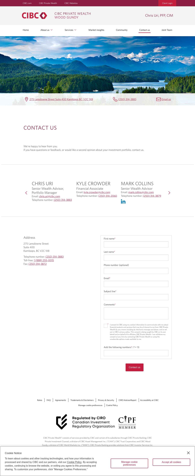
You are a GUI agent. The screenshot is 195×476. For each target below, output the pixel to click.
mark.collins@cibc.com (141, 192)
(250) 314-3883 (63, 200)
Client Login (167, 3)
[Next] (169, 192)
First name (109, 238)
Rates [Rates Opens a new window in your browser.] (39, 400)
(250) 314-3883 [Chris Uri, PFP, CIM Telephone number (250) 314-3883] (127, 99)
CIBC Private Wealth (48, 3)
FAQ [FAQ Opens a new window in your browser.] (49, 400)
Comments (109, 304)
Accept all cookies (171, 462)
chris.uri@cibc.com (49, 196)
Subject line (110, 291)
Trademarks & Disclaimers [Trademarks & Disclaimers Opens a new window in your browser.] (82, 400)
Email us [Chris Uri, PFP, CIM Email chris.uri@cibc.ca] (166, 99)
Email (107, 278)
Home (26, 30)
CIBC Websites (71, 3)
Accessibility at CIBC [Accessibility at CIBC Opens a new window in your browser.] (149, 400)
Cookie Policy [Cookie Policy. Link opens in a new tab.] (112, 405)
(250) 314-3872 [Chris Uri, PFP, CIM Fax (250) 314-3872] (37, 263)
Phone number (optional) (116, 265)
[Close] (188, 453)
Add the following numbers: (121, 347)
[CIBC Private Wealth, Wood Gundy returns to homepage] (82, 15)
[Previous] (26, 192)
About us (47, 30)
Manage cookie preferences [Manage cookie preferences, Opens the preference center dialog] (129, 463)
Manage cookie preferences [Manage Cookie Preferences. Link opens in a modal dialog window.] (90, 405)
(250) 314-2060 (107, 196)
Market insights (96, 30)
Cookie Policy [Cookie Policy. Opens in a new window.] (74, 462)
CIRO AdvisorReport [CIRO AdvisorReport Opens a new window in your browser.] (127, 400)
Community (122, 30)
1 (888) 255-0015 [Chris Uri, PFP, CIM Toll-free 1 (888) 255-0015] (44, 260)
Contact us (144, 30)
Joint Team (167, 30)
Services (71, 30)
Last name (109, 251)
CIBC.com (27, 3)
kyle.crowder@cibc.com (97, 192)
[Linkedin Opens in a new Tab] (124, 202)
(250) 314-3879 (152, 196)
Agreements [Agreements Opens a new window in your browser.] (60, 400)
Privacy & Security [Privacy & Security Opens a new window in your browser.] (106, 400)
